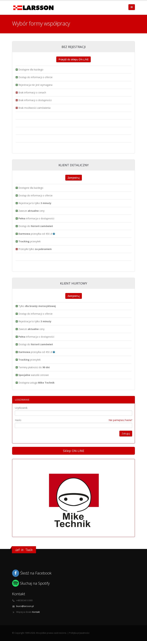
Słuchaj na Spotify (35, 583)
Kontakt (36, 612)
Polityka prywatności (79, 632)
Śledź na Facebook (36, 573)
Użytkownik (21, 407)
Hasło (18, 420)
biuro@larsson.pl (25, 606)
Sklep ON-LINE (73, 451)
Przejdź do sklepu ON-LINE (73, 59)
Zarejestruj (74, 177)
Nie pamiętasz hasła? (120, 420)
